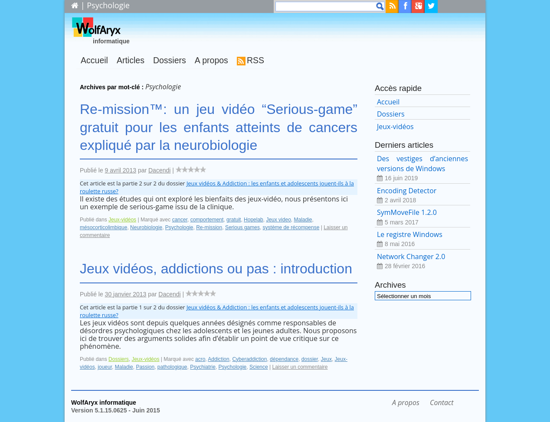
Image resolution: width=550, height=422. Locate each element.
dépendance (284, 359)
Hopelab (253, 220)
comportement (207, 220)
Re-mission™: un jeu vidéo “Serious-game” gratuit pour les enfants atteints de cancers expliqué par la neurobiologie (218, 127)
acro (200, 359)
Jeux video (278, 220)
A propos (211, 60)
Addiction (218, 359)
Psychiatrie (203, 367)
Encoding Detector (422, 195)
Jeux (326, 359)
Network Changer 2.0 (422, 261)
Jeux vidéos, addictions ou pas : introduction (216, 268)
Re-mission (209, 227)
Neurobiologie (146, 227)
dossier (309, 359)
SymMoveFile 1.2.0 (422, 217)
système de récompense (291, 227)
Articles (130, 60)
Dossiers (169, 60)
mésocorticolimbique (103, 227)
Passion (145, 367)
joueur (105, 367)
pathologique (172, 367)
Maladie (303, 220)
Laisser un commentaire (299, 367)
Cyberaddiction (249, 359)
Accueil (94, 60)
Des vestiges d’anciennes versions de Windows (422, 168)
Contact (441, 402)
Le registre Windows (422, 239)
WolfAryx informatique (103, 402)
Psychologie (179, 227)
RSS (255, 60)
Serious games (242, 227)
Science (258, 367)
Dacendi (159, 170)
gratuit (233, 220)
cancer (179, 220)
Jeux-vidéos (122, 220)
